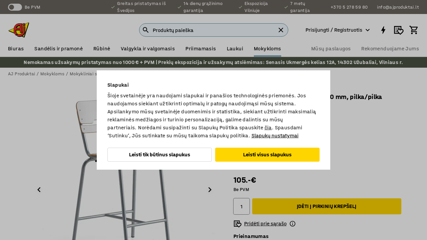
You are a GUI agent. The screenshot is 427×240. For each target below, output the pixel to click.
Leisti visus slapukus (267, 154)
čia (268, 127)
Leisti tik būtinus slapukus (159, 154)
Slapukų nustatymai (275, 135)
